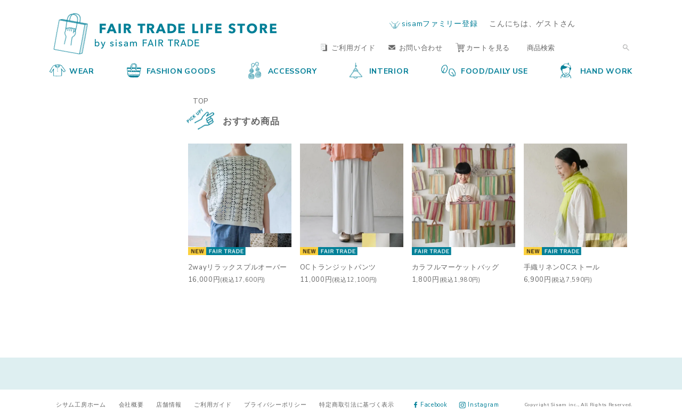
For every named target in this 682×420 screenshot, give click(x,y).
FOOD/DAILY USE (484, 70)
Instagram (479, 404)
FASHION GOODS (171, 70)
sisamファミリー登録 (439, 23)
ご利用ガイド (348, 47)
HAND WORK (596, 70)
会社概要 (131, 404)
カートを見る (483, 47)
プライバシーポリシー (275, 404)
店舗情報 (168, 404)
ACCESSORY (282, 70)
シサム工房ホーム (81, 404)
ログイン (612, 23)
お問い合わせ (415, 47)
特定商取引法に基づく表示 (356, 404)
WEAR (72, 70)
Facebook (431, 404)
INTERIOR (379, 70)
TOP (200, 101)
